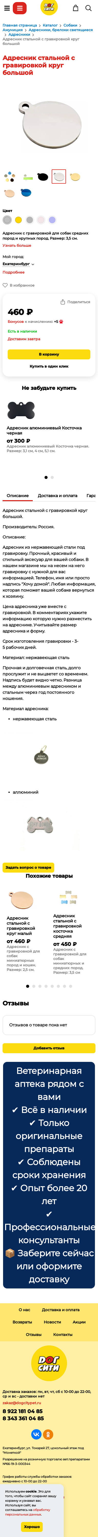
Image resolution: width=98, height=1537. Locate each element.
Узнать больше (17, 245)
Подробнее (14, 272)
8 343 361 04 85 (23, 1418)
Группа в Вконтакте (36, 1434)
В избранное (22, 285)
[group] (49, 427)
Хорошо (32, 1526)
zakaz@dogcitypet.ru (22, 1403)
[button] (46, 477)
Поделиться (78, 302)
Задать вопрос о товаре (28, 867)
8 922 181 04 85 (22, 1411)
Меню (7, 8)
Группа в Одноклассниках (48, 1434)
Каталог (20, 8)
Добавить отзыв (49, 1048)
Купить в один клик (49, 366)
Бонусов (16, 321)
